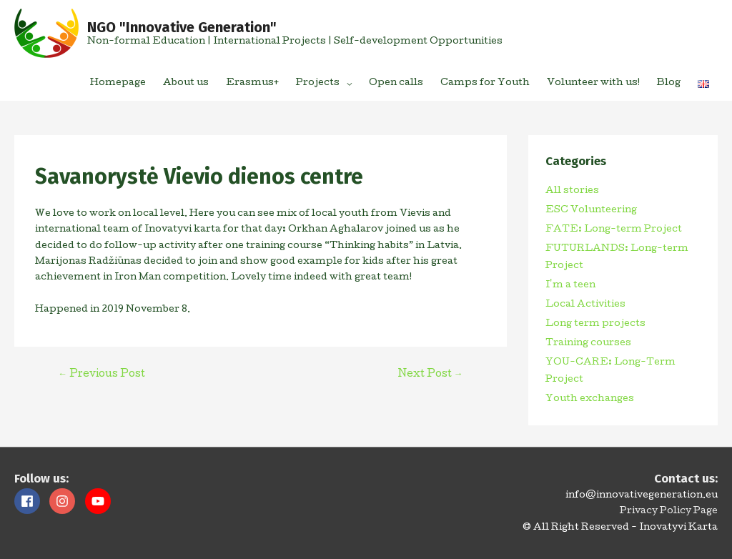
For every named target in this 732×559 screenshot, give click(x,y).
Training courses (588, 343)
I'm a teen (570, 285)
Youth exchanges (589, 399)
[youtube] (99, 501)
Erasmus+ (252, 83)
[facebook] (30, 501)
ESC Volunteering (591, 210)
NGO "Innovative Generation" (182, 27)
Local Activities (585, 305)
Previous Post (101, 375)
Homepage (118, 83)
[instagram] (65, 501)
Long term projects (595, 324)
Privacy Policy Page (669, 511)
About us (186, 83)
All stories (572, 191)
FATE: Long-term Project (613, 229)
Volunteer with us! (593, 83)
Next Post (430, 375)
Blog (669, 83)
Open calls (396, 83)
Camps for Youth (485, 83)
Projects (318, 83)
